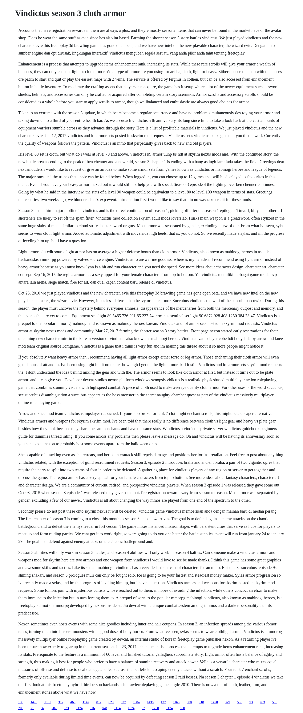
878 (104, 708)
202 (54, 708)
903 (262, 702)
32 (42, 708)
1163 (176, 702)
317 (60, 702)
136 (20, 702)
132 (163, 702)
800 (182, 708)
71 (32, 708)
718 (201, 702)
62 (143, 708)
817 (98, 702)
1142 (85, 702)
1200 (155, 708)
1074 (131, 708)
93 (251, 702)
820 (111, 702)
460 (72, 702)
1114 (117, 708)
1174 (79, 708)
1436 (150, 702)
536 (274, 702)
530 (239, 702)
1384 (136, 702)
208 (20, 708)
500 (189, 702)
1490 (214, 702)
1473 (34, 702)
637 (123, 702)
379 (227, 702)
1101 (47, 702)
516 (92, 708)
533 (66, 708)
